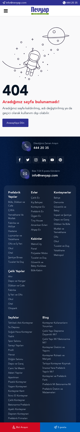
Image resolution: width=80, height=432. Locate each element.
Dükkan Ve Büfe (62, 224)
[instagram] (36, 159)
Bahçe (57, 197)
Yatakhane (59, 250)
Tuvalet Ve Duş (16, 262)
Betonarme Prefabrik (19, 404)
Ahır (10, 276)
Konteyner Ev (38, 206)
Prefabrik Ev (37, 211)
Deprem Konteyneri (18, 413)
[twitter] (27, 159)
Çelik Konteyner (16, 400)
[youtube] (52, 159)
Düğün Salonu (15, 359)
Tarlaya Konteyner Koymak (56, 363)
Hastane (12, 231)
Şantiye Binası (15, 257)
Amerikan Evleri (39, 225)
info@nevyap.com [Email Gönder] (14, 2)
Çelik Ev (35, 197)
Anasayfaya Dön (15, 122)
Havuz (11, 354)
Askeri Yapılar (15, 372)
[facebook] (19, 159)
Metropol (59, 255)
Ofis (56, 236)
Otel (10, 252)
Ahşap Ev (36, 229)
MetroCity (36, 244)
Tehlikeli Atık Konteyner (20, 322)
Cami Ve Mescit (16, 368)
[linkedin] (44, 159)
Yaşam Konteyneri (17, 386)
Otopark (12, 308)
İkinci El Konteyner (18, 395)
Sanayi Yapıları (16, 345)
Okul (10, 248)
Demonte (59, 202)
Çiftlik (11, 210)
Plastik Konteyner (17, 381)
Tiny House (37, 220)
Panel (34, 248)
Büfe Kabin (36, 270)
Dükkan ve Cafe (16, 285)
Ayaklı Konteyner (17, 409)
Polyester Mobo (39, 253)
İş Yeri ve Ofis (15, 294)
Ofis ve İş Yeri (15, 243)
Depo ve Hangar (17, 281)
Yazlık (11, 336)
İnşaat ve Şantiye (62, 215)
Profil (11, 350)
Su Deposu (13, 327)
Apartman (13, 377)
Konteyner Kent (16, 391)
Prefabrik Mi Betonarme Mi (56, 384)
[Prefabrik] (40, 10)
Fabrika (12, 290)
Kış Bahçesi (37, 202)
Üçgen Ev (36, 216)
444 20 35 (70, 2)
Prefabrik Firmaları (18, 418)
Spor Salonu (14, 341)
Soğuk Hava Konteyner (20, 331)
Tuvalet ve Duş (38, 257)
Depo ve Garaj (61, 219)
